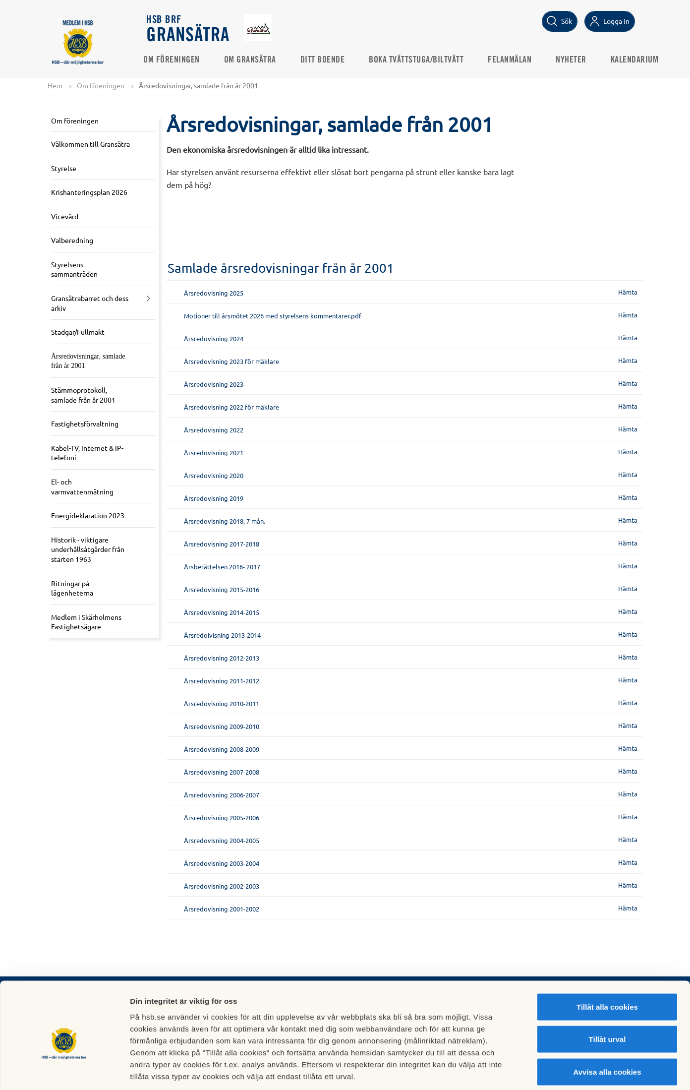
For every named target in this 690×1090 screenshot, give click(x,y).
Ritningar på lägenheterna (72, 588)
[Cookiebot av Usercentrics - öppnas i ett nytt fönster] (64, 1070)
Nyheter (574, 60)
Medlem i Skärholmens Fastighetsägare (86, 621)
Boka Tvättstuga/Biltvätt (419, 60)
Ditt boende (326, 60)
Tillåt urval (607, 992)
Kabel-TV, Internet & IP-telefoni (87, 452)
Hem (55, 85)
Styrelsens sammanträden (74, 269)
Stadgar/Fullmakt (78, 332)
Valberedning (72, 240)
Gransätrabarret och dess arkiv (89, 303)
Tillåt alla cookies (607, 960)
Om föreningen (175, 60)
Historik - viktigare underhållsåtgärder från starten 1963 (87, 549)
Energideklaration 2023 (87, 515)
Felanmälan (513, 60)
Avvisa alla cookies (607, 1025)
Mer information (527, 1070)
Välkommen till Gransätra (90, 143)
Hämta (627, 292)
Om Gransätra (254, 60)
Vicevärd (64, 216)
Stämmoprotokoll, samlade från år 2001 (83, 394)
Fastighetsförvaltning (84, 424)
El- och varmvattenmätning (82, 486)
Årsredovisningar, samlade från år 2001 (88, 361)
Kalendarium (638, 60)
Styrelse (63, 168)
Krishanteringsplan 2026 (89, 191)
